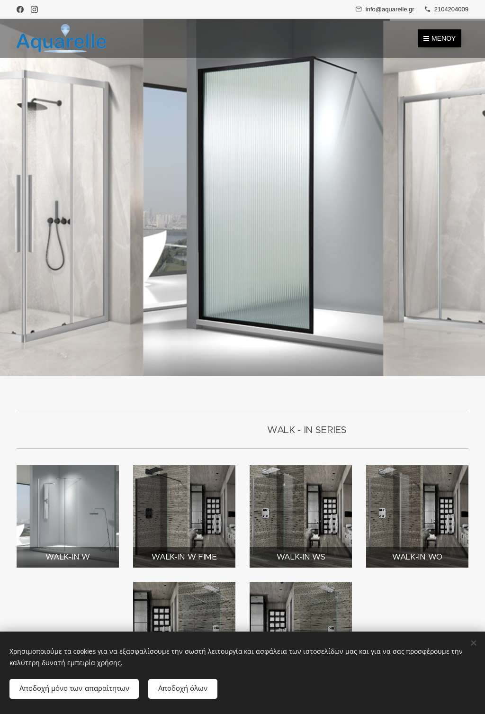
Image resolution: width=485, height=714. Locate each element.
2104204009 (451, 9)
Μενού (439, 38)
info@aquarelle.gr (390, 9)
